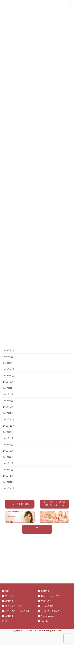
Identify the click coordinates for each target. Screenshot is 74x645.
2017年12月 (8, 388)
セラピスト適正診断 (19, 504)
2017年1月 (8, 413)
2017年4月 (8, 400)
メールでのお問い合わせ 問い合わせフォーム (54, 503)
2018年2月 (8, 382)
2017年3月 (8, 407)
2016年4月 (8, 457)
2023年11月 (8, 350)
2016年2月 (8, 469)
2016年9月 (8, 432)
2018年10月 (8, 375)
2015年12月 (8, 482)
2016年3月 (8, 463)
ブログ (37, 527)
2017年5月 (8, 394)
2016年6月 (8, 451)
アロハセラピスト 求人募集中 (54, 516)
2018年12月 (8, 369)
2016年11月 (8, 426)
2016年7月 (8, 444)
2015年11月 (8, 488)
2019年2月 (8, 363)
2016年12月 (8, 419)
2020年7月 (8, 357)
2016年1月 (8, 476)
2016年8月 (8, 438)
